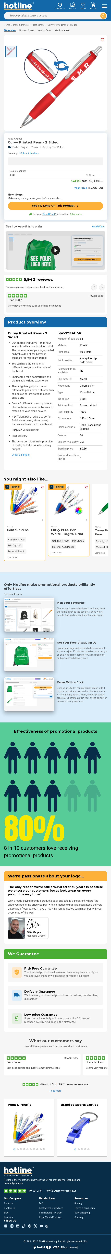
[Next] (38, 520)
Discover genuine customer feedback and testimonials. (35, 287)
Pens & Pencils (21, 25)
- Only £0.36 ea (87, 181)
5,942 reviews (38, 279)
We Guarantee (62, 30)
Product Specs (27, 30)
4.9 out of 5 (47, 1084)
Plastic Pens (38, 25)
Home (7, 25)
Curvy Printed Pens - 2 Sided (62, 25)
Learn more (12, 557)
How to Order (44, 30)
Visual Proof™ (49, 214)
